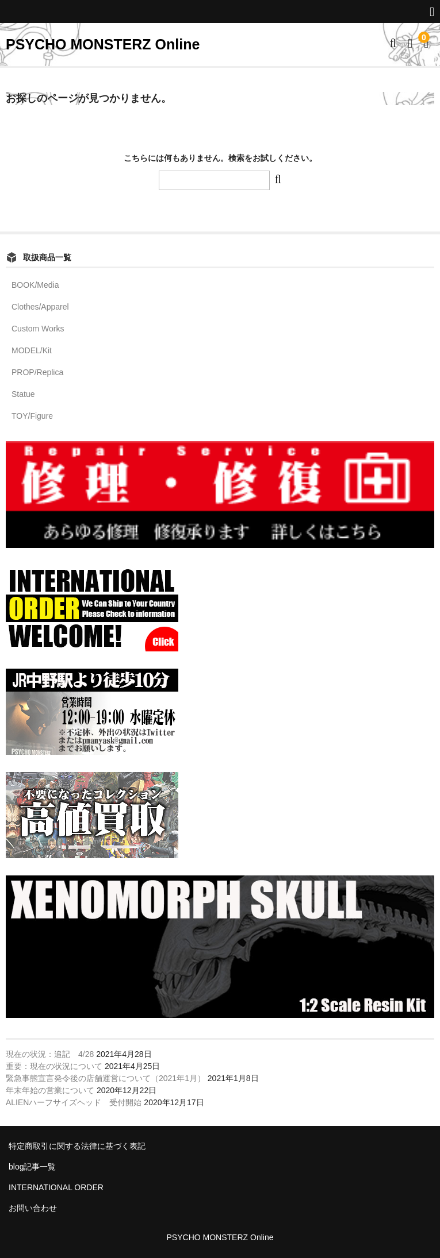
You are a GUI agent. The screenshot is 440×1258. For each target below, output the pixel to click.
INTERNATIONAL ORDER (56, 1187)
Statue (23, 394)
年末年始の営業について (50, 1090)
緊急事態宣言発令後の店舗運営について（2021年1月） (105, 1078)
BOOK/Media (35, 285)
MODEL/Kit (32, 350)
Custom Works (38, 328)
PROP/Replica (37, 372)
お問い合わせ (33, 1208)
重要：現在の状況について (54, 1066)
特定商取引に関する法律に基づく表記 (77, 1146)
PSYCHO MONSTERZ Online (103, 44)
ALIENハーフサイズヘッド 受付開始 (73, 1102)
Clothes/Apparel (40, 306)
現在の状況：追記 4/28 (50, 1054)
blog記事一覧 (32, 1166)
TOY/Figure (32, 415)
